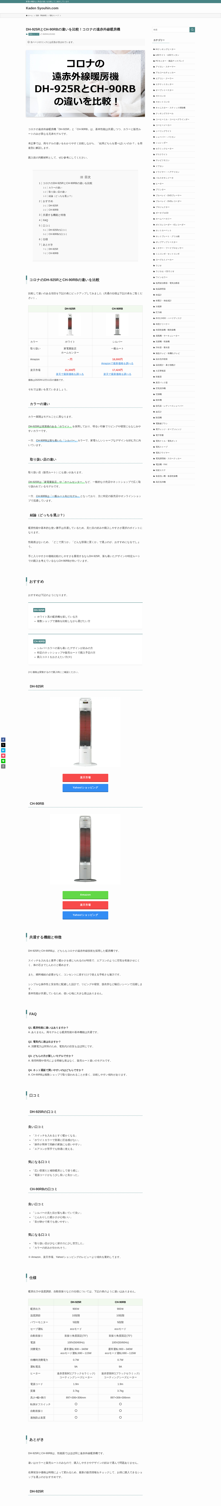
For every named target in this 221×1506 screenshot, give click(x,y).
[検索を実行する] (192, 29)
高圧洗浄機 (161, 482)
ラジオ (159, 265)
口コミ (46, 225)
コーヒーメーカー (164, 125)
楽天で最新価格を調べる (70, 374)
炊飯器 (159, 377)
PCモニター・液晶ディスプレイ (170, 61)
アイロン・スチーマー (165, 67)
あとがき (48, 244)
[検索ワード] (173, 29)
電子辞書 (160, 435)
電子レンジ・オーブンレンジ (168, 429)
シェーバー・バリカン (165, 137)
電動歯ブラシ (162, 423)
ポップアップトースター (166, 242)
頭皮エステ (161, 470)
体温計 (159, 295)
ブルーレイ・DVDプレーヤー (169, 195)
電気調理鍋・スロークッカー (168, 458)
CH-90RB (53, 209)
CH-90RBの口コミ (58, 234)
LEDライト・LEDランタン (167, 55)
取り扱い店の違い (58, 191)
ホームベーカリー (164, 219)
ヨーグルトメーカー (165, 260)
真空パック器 (162, 382)
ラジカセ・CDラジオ (165, 271)
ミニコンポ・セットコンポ (167, 254)
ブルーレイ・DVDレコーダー (169, 201)
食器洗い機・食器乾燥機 (166, 476)
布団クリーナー (163, 324)
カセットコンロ (163, 102)
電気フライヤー (163, 453)
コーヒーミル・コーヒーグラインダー (172, 119)
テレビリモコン (163, 160)
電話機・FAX (161, 464)
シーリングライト (164, 131)
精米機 (159, 400)
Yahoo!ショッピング (85, 787)
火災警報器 (161, 371)
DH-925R (53, 205)
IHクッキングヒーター (165, 49)
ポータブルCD (162, 213)
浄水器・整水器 (163, 347)
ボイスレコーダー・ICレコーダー (170, 225)
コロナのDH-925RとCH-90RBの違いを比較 (67, 183)
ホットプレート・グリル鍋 (167, 236)
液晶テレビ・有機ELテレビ (168, 353)
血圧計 (159, 412)
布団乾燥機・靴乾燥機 (165, 330)
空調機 (159, 394)
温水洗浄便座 (162, 359)
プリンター (161, 189)
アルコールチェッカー (165, 72)
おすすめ (48, 201)
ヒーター (160, 183)
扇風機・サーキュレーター (167, 336)
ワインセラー (162, 277)
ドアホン (160, 166)
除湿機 (159, 417)
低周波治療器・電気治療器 (167, 283)
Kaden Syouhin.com (42, 8)
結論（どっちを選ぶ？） (61, 196)
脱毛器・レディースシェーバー (169, 406)
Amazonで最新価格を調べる (117, 363)
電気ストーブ (33, 34)
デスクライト (162, 154)
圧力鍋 (159, 312)
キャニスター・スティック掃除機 (170, 108)
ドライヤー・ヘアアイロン (167, 172)
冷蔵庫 (159, 306)
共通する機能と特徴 (54, 215)
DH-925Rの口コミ (58, 230)
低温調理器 (161, 289)
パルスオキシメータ (165, 178)
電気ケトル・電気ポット (166, 441)
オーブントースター (165, 90)
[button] (3, 740)
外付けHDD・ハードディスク (169, 318)
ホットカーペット (164, 230)
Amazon (85, 894)
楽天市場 (85, 777)
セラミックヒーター (165, 148)
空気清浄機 (161, 388)
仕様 (45, 239)
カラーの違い (55, 187)
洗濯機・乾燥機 (163, 341)
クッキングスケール (165, 113)
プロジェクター (163, 207)
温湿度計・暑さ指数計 (165, 365)
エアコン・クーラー (165, 78)
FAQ (45, 220)
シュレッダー (162, 143)
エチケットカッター (165, 84)
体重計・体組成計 (164, 300)
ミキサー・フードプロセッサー (169, 248)
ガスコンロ (161, 96)
